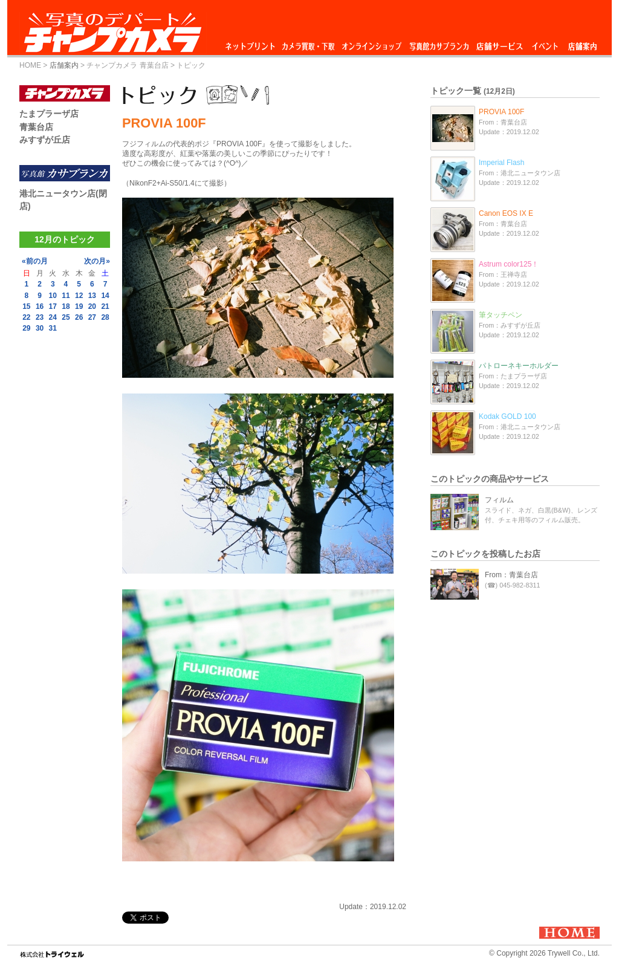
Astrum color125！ (509, 264)
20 (92, 306)
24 (53, 317)
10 (53, 295)
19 (79, 306)
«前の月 (35, 261)
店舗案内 (582, 43)
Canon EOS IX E (506, 213)
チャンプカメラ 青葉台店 (127, 65)
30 (40, 328)
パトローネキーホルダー (519, 365)
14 (105, 295)
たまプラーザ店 (49, 113)
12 (79, 295)
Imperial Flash (501, 162)
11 (66, 295)
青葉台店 (36, 127)
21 (105, 306)
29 (26, 328)
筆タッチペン (500, 315)
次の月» (97, 261)
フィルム (499, 500)
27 (92, 317)
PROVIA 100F (501, 112)
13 (92, 295)
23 (40, 317)
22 (26, 317)
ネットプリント (252, 43)
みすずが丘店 (44, 139)
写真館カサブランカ (438, 43)
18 (66, 306)
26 (79, 317)
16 (40, 306)
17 (53, 306)
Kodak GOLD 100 (507, 416)
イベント (545, 43)
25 (66, 317)
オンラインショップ (370, 43)
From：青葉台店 (511, 575)
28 (105, 317)
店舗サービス (499, 43)
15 (26, 306)
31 (53, 328)
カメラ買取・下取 (308, 43)
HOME (30, 65)
